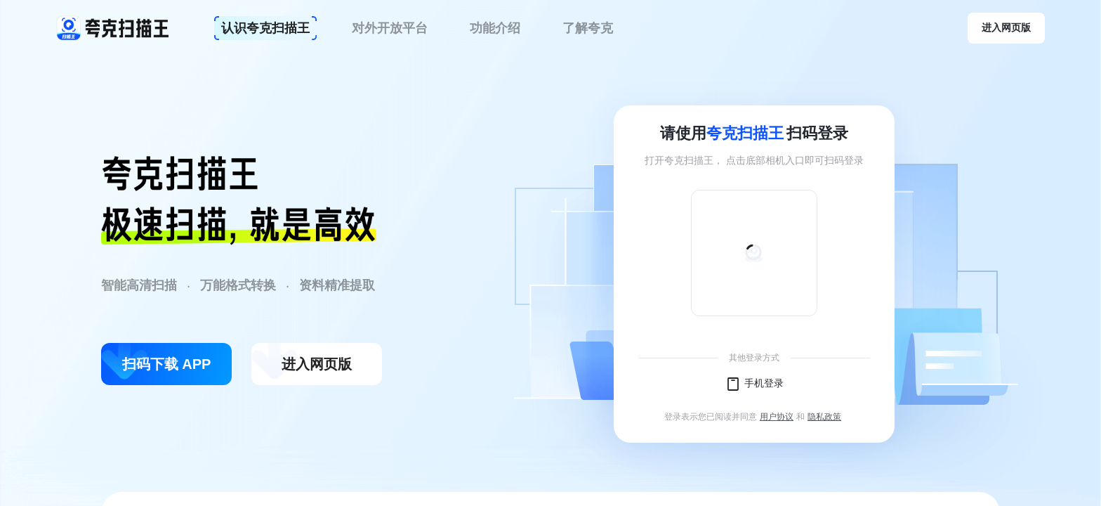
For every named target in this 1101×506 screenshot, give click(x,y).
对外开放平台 (390, 28)
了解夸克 (587, 28)
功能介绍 (495, 28)
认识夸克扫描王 (265, 28)
